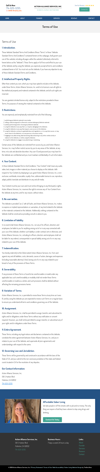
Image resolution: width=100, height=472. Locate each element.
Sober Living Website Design (73, 467)
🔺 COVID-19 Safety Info (13, 11)
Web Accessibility (58, 467)
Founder (39, 18)
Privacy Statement (37, 467)
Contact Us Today (52, 420)
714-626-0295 (13, 8)
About (22, 18)
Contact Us (84, 9)
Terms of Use (48, 467)
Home (7, 18)
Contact (91, 18)
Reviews (74, 18)
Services (56, 18)
